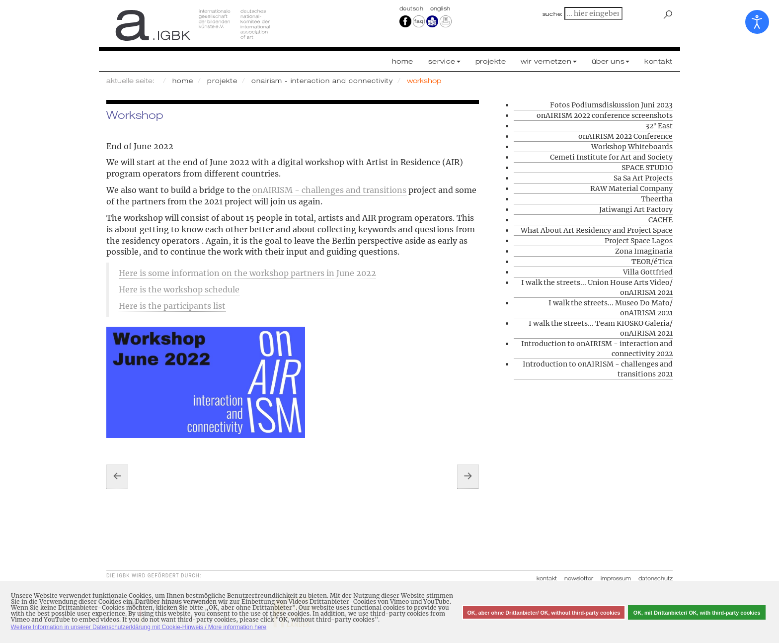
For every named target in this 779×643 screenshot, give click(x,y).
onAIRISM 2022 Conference (625, 136)
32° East (659, 125)
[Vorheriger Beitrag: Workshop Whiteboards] (117, 476)
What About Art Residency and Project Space (597, 230)
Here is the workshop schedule (179, 289)
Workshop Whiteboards (632, 146)
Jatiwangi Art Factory (636, 209)
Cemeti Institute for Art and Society (611, 157)
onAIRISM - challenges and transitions (329, 190)
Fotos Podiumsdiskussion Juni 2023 (611, 104)
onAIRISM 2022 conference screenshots (605, 115)
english (440, 8)
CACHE (660, 219)
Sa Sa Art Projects (643, 178)
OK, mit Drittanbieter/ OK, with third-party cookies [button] (697, 613)
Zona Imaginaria (644, 251)
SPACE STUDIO (647, 167)
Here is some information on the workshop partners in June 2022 (247, 273)
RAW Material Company (631, 188)
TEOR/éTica (652, 261)
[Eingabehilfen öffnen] (757, 22)
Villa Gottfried (648, 272)
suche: (553, 13)
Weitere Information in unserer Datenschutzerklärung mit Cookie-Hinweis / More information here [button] (139, 627)
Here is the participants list (172, 306)
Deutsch (412, 8)
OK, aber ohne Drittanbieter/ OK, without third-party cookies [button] (543, 613)
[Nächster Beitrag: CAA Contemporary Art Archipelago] (468, 476)
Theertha (657, 198)
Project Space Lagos (639, 240)
